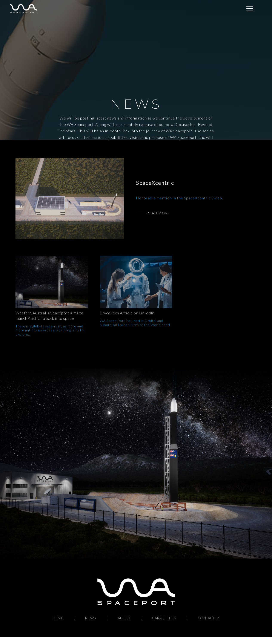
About (124, 618)
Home (57, 618)
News (90, 618)
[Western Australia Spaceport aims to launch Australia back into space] (51, 282)
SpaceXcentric (155, 182)
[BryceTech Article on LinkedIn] (136, 282)
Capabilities (164, 618)
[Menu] (250, 8)
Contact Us (209, 618)
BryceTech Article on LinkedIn (127, 313)
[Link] (23, 8)
